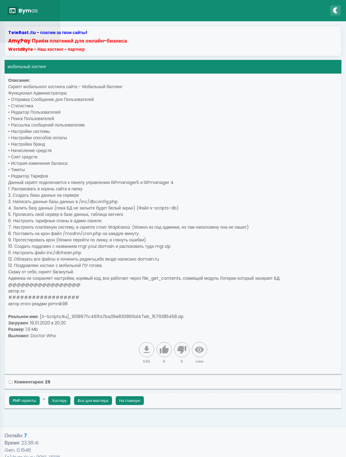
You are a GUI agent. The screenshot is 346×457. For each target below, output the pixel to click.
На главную (129, 400)
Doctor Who (43, 336)
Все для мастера (93, 400)
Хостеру (59, 400)
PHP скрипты (24, 400)
